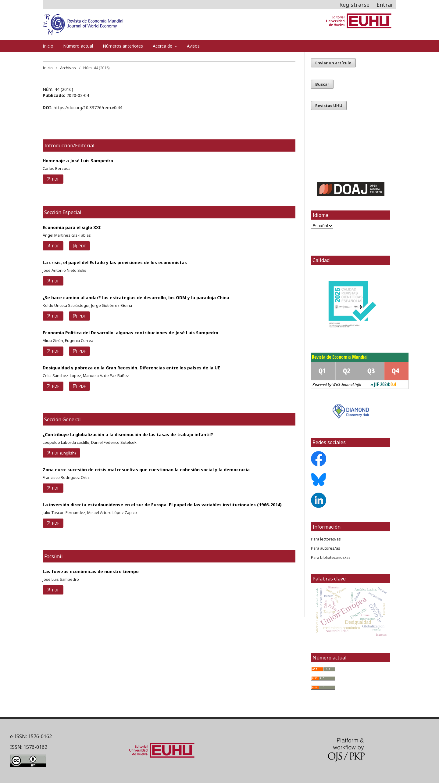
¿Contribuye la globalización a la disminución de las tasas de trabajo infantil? (128, 434)
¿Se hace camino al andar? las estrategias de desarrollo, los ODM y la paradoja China (136, 297)
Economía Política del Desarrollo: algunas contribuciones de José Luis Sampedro (130, 333)
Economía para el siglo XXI (72, 227)
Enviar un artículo (333, 63)
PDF (55, 179)
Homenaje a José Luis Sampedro (78, 160)
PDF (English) (63, 453)
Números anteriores (123, 46)
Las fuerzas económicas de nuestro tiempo (91, 571)
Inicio (48, 46)
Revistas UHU (328, 105)
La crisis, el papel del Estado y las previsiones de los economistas (115, 262)
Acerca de (163, 46)
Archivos (68, 67)
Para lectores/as (326, 539)
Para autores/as (325, 548)
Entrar (385, 4)
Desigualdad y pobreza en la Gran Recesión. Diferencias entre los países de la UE (131, 368)
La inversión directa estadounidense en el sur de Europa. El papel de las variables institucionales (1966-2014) (162, 505)
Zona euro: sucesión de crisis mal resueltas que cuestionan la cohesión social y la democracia (146, 469)
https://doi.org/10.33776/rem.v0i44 (88, 107)
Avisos (193, 46)
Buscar (322, 84)
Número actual (78, 46)
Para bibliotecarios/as (331, 557)
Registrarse (354, 4)
